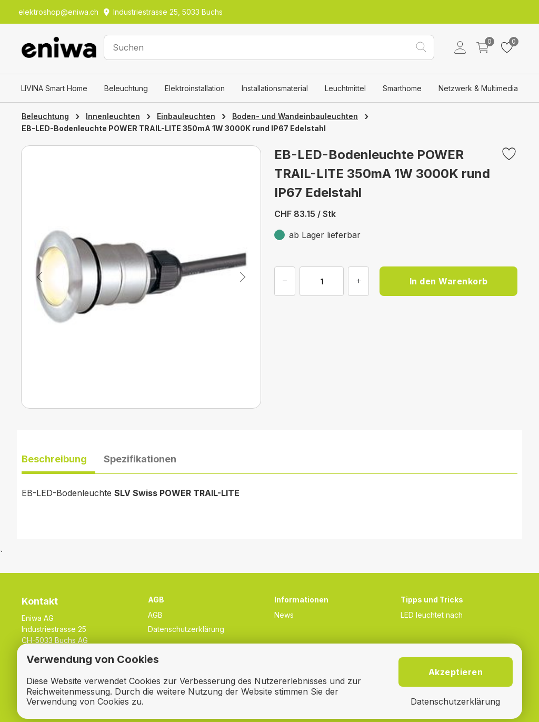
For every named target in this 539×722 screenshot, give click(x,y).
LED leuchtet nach (432, 614)
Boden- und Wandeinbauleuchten (295, 116)
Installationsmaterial (275, 88)
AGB (155, 614)
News (284, 614)
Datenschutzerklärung (186, 629)
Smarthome (402, 88)
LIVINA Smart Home (54, 88)
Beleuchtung (126, 88)
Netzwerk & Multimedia (478, 88)
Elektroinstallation (195, 88)
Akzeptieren (455, 672)
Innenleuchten (113, 116)
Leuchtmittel (345, 88)
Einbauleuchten (186, 116)
